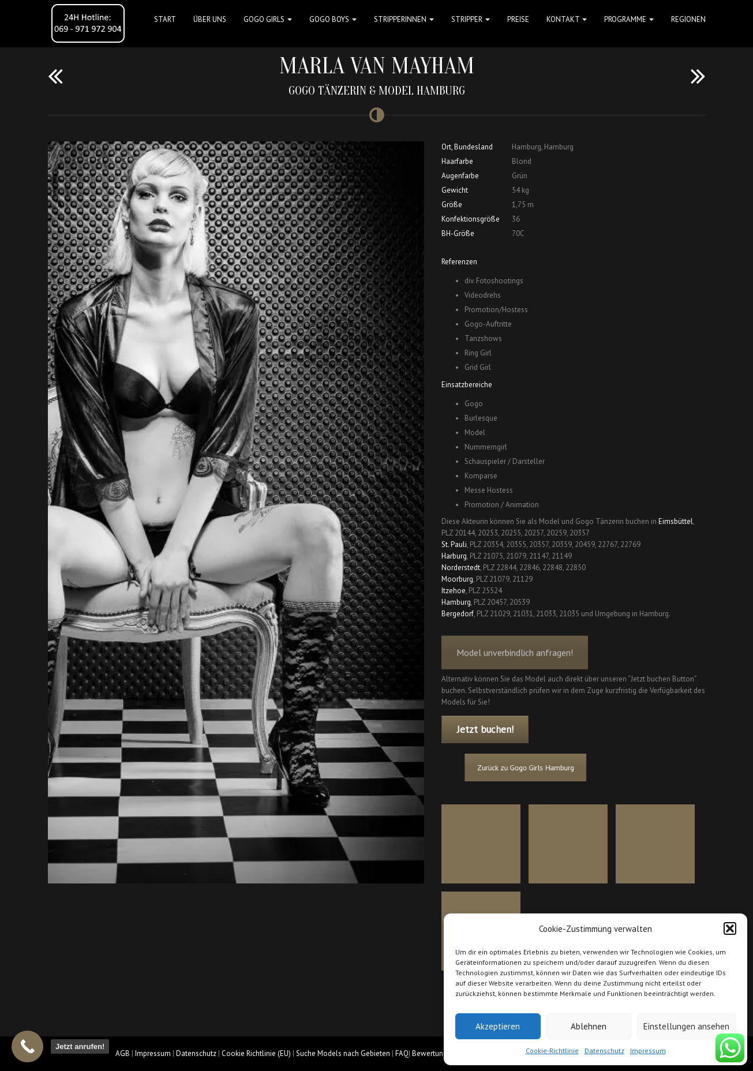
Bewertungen (433, 1053)
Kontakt (566, 19)
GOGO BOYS (333, 19)
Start (165, 19)
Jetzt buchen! (485, 729)
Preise (518, 19)
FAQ (402, 1053)
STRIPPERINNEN (404, 19)
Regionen (688, 19)
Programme (629, 19)
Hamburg (456, 602)
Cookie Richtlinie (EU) (256, 1053)
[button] (730, 928)
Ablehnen (588, 1026)
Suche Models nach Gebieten (343, 1053)
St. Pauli (454, 544)
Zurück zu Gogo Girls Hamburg (535, 768)
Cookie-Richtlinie (552, 1050)
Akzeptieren (497, 1026)
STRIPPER (470, 19)
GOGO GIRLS (267, 19)
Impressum (648, 1050)
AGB (122, 1053)
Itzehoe (453, 591)
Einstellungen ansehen (686, 1026)
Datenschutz (604, 1050)
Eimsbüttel (675, 521)
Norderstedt (460, 567)
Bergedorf (457, 614)
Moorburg (457, 579)
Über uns (209, 19)
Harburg (454, 556)
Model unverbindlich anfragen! (514, 660)
